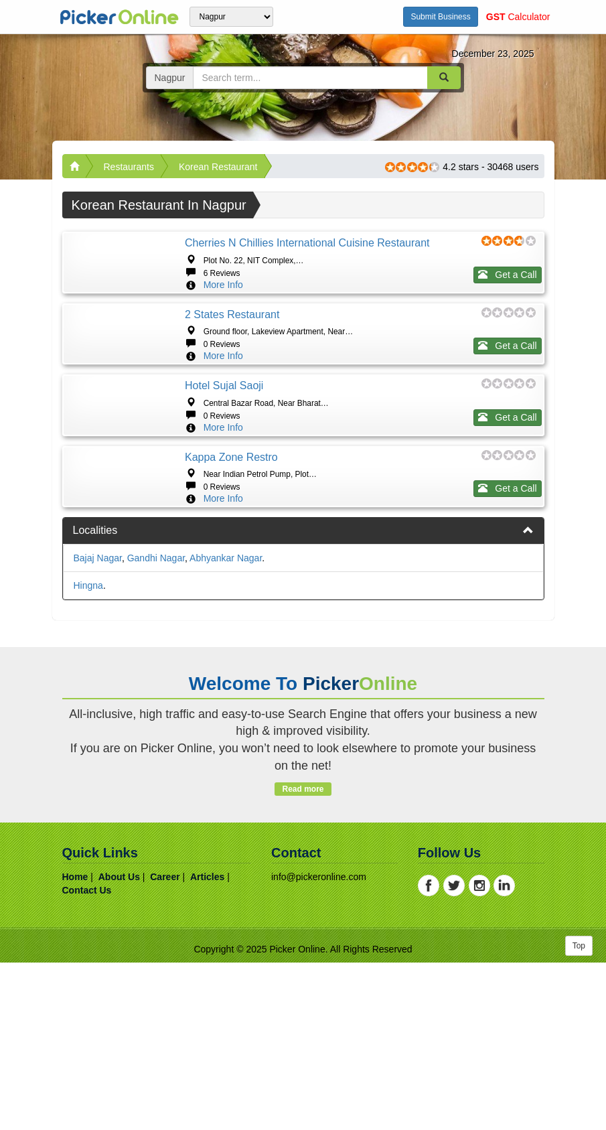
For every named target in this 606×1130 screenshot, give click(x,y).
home (75, 1044)
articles (207, 1044)
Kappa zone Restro (231, 582)
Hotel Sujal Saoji (224, 469)
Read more (303, 956)
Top (579, 1113)
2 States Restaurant (232, 356)
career (164, 1044)
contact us (87, 1057)
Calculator (518, 16)
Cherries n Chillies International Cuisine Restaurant (307, 243)
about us (119, 1044)
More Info (223, 284)
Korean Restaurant (218, 166)
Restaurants (129, 166)
